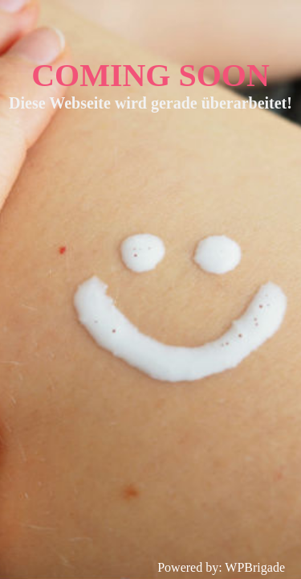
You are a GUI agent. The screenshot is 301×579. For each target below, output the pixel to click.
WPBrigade (255, 567)
